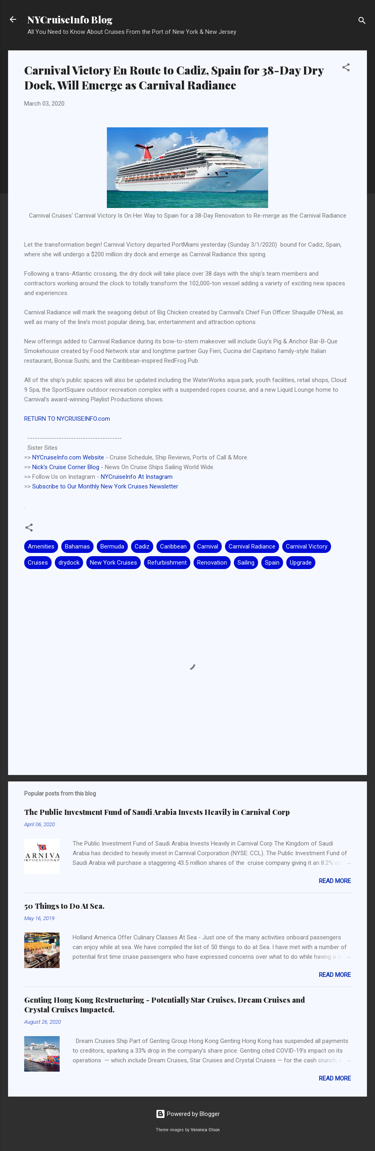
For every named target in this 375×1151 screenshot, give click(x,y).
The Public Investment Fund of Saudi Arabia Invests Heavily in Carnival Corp (157, 812)
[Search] (362, 22)
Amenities (41, 546)
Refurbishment (167, 562)
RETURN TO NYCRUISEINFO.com (67, 418)
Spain (272, 562)
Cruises (38, 562)
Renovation (212, 562)
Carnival (207, 546)
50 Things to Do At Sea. (64, 906)
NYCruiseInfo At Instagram (137, 476)
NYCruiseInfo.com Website (68, 457)
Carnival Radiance (252, 546)
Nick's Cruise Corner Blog (65, 467)
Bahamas (77, 546)
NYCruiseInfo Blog (69, 19)
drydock (68, 562)
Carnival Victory (306, 546)
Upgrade (301, 562)
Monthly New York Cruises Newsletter (128, 486)
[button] (346, 68)
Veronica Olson (205, 1129)
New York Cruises (113, 562)
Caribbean (173, 546)
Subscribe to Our (55, 486)
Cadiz (142, 546)
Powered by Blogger (188, 1114)
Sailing (245, 562)
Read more (335, 881)
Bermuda (112, 546)
